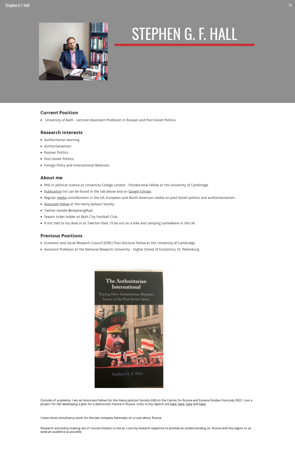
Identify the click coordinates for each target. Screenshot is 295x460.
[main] (184, 35)
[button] (290, 5)
